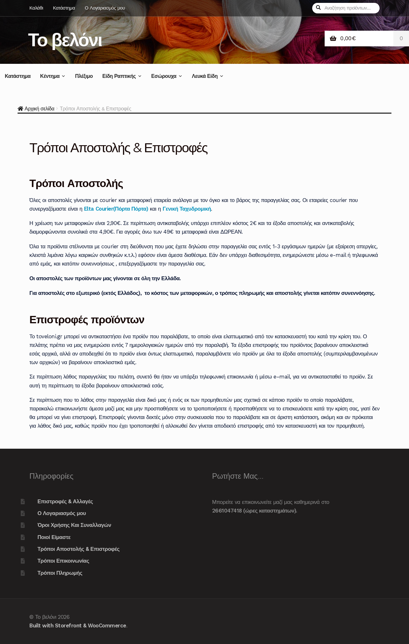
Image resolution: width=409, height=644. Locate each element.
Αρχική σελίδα (39, 109)
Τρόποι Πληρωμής (59, 573)
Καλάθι (36, 8)
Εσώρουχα (163, 76)
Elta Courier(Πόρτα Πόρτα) (116, 209)
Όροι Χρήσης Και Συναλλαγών (74, 525)
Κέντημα (50, 76)
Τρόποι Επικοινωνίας (63, 561)
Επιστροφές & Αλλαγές (65, 501)
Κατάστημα (64, 8)
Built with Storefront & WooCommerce (77, 625)
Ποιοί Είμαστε (54, 537)
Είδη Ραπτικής (119, 76)
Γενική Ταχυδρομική (187, 209)
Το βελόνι (65, 40)
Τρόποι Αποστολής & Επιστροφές (78, 549)
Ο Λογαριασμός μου (105, 8)
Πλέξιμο (84, 76)
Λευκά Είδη (204, 76)
